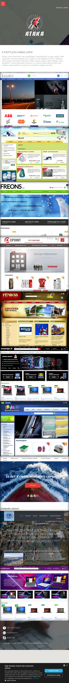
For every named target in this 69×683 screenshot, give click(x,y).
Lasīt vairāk (35, 678)
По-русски (59, 7)
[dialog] (34, 673)
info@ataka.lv (12, 632)
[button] (24, 680)
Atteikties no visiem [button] (53, 675)
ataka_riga (11, 637)
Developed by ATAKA (38, 643)
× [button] (67, 665)
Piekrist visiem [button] (53, 671)
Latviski (65, 7)
